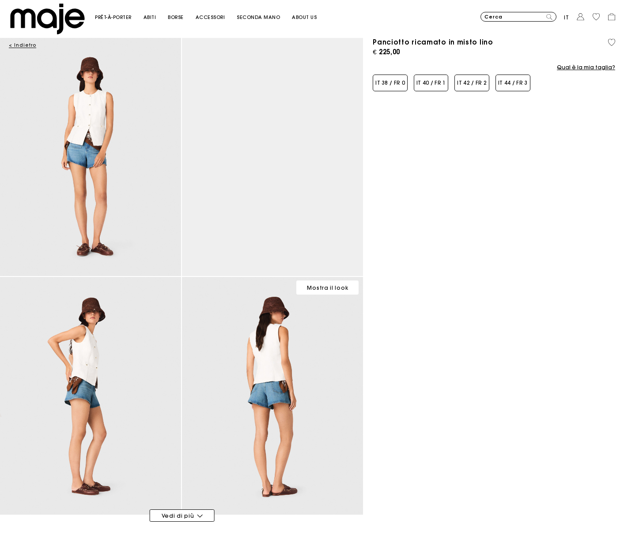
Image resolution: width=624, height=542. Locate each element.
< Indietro (22, 45)
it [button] (566, 17)
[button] (119, 17)
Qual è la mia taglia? (586, 67)
